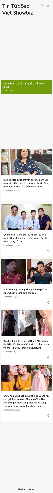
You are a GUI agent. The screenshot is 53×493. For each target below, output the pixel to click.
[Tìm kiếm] (42, 5)
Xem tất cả (8, 91)
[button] (48, 196)
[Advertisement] (26, 49)
